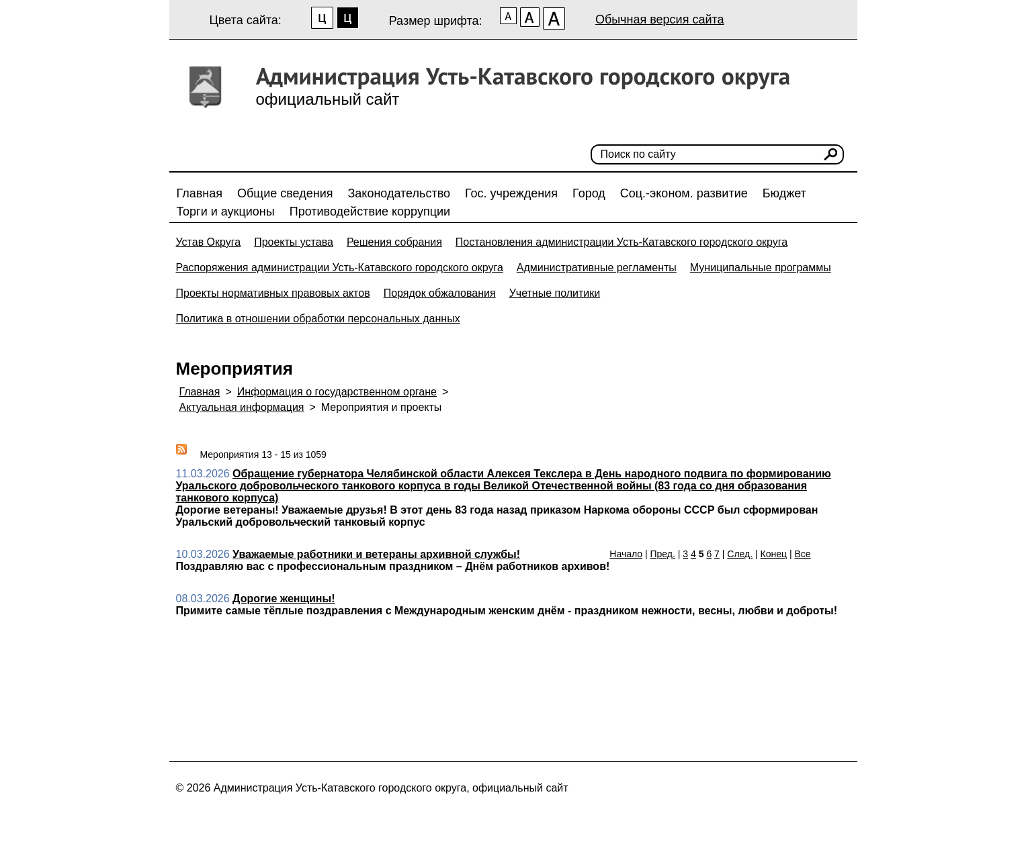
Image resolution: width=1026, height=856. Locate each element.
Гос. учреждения (511, 193)
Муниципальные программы (760, 267)
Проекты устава (293, 242)
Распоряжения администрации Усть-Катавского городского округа (339, 267)
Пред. (662, 554)
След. (740, 554)
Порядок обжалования (440, 293)
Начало (625, 554)
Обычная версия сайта (659, 19)
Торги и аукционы (226, 211)
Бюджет (784, 193)
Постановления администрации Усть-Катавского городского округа (621, 242)
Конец (774, 554)
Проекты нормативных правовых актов (273, 293)
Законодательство (398, 193)
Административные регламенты (597, 267)
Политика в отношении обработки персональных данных (318, 318)
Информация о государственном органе (337, 391)
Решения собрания (394, 242)
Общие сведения (285, 193)
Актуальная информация (241, 407)
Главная (200, 193)
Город (588, 193)
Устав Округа (208, 242)
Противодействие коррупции (370, 211)
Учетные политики (555, 293)
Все (802, 554)
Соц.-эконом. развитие (684, 193)
